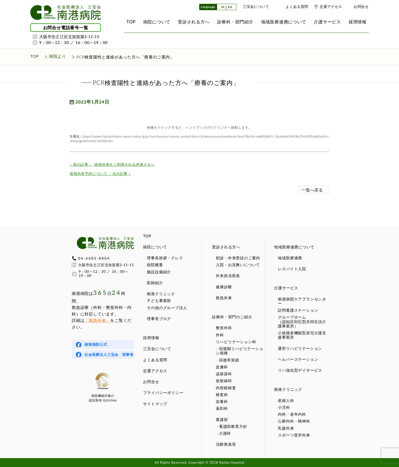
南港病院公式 (95, 344)
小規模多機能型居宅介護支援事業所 (302, 334)
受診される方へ (226, 247)
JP (222, 7)
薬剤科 (222, 408)
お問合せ (361, 6)
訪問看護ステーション (298, 310)
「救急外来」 (97, 320)
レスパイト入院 (292, 268)
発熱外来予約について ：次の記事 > (100, 173)
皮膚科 (222, 367)
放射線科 (224, 380)
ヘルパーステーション (298, 359)
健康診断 (224, 286)
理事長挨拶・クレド (165, 257)
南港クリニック (161, 293)
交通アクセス (331, 6)
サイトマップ (155, 403)
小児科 (284, 407)
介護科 (225, 433)
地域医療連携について (294, 247)
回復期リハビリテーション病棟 (239, 350)
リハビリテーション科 (236, 341)
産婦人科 (286, 400)
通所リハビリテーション (300, 348)
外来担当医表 (228, 275)
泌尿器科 (224, 373)
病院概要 (155, 264)
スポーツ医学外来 (294, 435)
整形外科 (224, 327)
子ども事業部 (159, 300)
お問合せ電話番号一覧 (65, 27)
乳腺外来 (286, 428)
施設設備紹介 (159, 271)
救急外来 (224, 297)
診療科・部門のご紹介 (232, 316)
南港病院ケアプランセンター (302, 301)
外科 (220, 335)
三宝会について (256, 6)
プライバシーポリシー (163, 392)
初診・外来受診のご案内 (238, 257)
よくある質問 (297, 6)
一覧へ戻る (312, 189)
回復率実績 (229, 360)
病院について (155, 247)
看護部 (222, 419)
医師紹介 (155, 282)
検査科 (222, 394)
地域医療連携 (290, 257)
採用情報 (151, 337)
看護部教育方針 (233, 426)
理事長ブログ (159, 318)
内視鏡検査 (226, 387)
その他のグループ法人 (167, 307)
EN (230, 7)
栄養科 (222, 401)
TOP (147, 236)
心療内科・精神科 (294, 421)
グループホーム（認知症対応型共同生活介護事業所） (302, 321)
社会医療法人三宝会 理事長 (108, 354)
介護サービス (286, 287)
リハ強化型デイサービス (300, 370)
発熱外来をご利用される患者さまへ (112, 164)
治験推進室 (226, 444)
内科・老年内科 (292, 414)
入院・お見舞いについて (238, 264)
